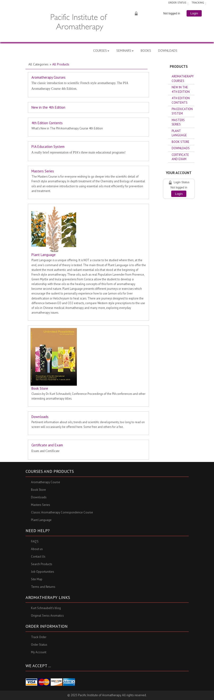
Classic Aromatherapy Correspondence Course (62, 512)
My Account (38, 652)
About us (37, 549)
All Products (60, 64)
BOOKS (146, 50)
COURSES (101, 50)
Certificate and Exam (47, 445)
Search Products (41, 564)
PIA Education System (48, 146)
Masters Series (42, 171)
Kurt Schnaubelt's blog (46, 608)
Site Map (36, 579)
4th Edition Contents (47, 123)
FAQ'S (35, 541)
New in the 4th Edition (48, 107)
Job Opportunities (42, 572)
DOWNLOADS (167, 50)
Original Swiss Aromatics (47, 616)
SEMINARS (125, 50)
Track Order (38, 637)
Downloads (39, 416)
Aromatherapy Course (45, 482)
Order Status (39, 645)
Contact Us (38, 557)
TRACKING (198, 2)
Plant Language (43, 254)
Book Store (39, 388)
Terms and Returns (43, 587)
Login (179, 193)
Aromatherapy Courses (48, 77)
